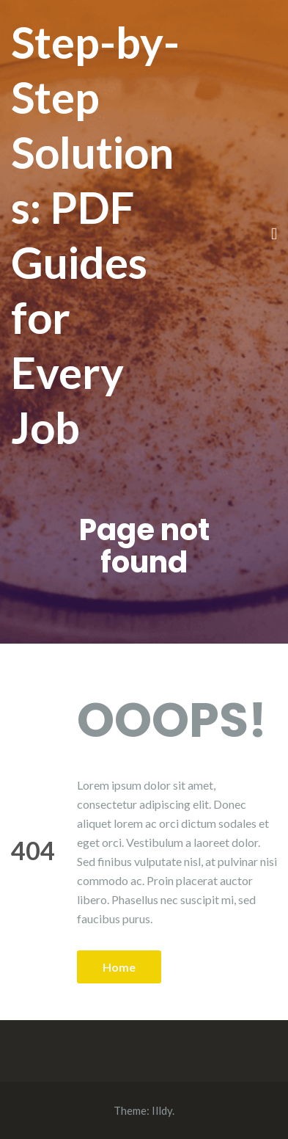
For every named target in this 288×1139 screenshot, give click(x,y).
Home (119, 967)
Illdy (162, 1110)
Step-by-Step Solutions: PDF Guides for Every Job (95, 234)
